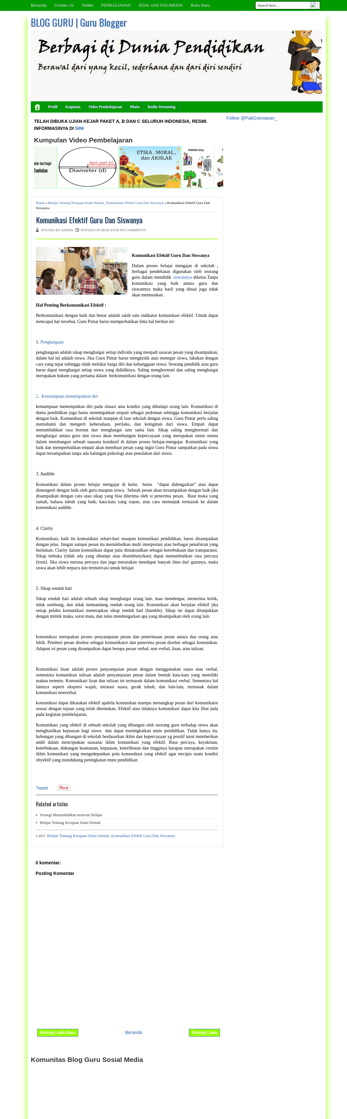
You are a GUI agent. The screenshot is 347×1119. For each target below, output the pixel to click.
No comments (133, 230)
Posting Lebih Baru (57, 1032)
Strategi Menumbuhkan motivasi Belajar (71, 815)
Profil (52, 107)
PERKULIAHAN (116, 5)
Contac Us (64, 5)
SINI (79, 128)
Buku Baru (200, 5)
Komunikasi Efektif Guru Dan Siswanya (135, 203)
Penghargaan (52, 342)
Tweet (42, 788)
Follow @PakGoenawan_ (251, 118)
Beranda (39, 5)
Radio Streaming (161, 107)
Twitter (87, 5)
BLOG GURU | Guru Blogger (79, 22)
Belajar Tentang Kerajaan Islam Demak (76, 203)
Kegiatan (72, 107)
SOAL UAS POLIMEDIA (160, 5)
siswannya (182, 277)
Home (40, 203)
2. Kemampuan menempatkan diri (67, 396)
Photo (135, 107)
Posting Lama (204, 1032)
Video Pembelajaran (105, 107)
